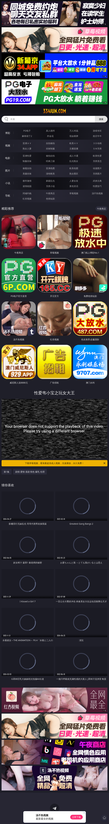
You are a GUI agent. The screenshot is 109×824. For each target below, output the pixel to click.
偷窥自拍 (27, 168)
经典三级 (50, 161)
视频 (7, 145)
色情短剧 (50, 198)
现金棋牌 (73, 136)
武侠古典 (97, 180)
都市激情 (27, 180)
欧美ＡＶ (73, 143)
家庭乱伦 (50, 180)
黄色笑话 (73, 186)
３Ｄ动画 (97, 143)
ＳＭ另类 (97, 148)
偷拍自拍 (50, 155)
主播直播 (73, 148)
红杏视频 (27, 198)
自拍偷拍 (50, 143)
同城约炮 (27, 193)
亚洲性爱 (27, 155)
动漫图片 (97, 168)
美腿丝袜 (27, 173)
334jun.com (54, 111)
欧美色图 (73, 168)
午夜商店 (50, 193)
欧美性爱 (97, 155)
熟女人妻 (27, 148)
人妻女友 (73, 180)
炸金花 (50, 136)
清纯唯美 (50, 173)
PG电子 (27, 130)
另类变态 (97, 161)
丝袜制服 (50, 148)
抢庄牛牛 (97, 136)
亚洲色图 (50, 168)
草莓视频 (73, 193)
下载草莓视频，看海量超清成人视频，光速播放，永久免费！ (65, 463)
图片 (7, 170)
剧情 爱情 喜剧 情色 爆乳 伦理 (29, 471)
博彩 (7, 133)
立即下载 (76, 817)
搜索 (101, 119)
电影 (7, 158)
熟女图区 (73, 173)
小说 (7, 183)
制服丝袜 (27, 161)
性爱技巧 (97, 186)
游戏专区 (97, 130)
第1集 (6, 471)
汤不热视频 (97, 193)
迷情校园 (27, 186)
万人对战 (73, 130)
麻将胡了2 (27, 136)
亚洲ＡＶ (27, 143)
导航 (7, 195)
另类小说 (50, 186)
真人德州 (50, 130)
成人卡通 (73, 155)
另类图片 (97, 173)
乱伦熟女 (73, 161)
